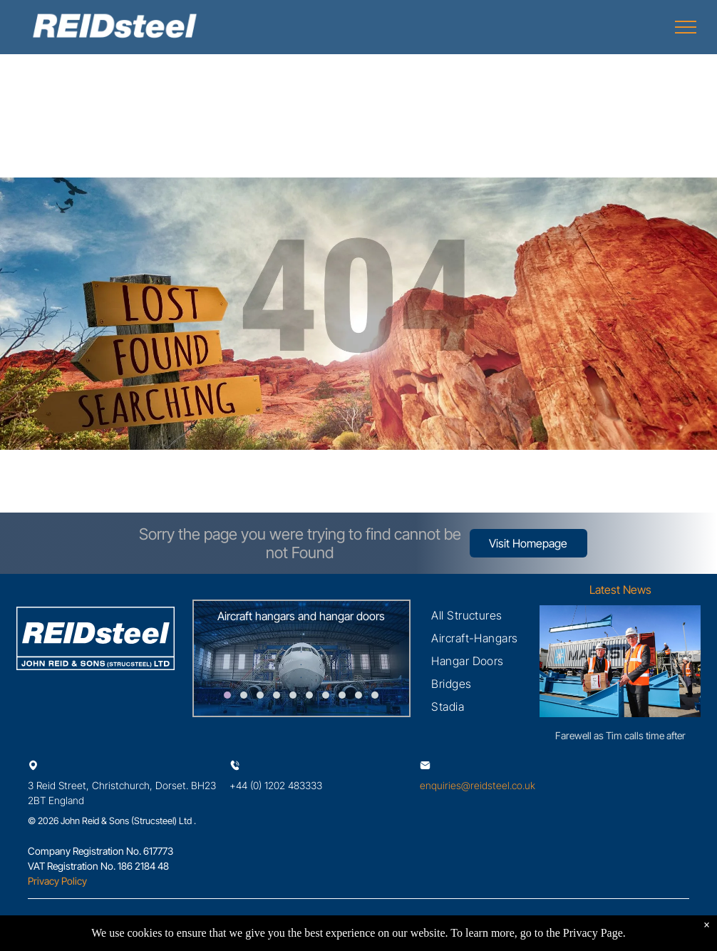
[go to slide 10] (374, 695)
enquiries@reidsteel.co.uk (477, 785)
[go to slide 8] (342, 695)
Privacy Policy (57, 881)
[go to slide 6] (309, 695)
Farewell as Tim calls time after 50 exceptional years (620, 736)
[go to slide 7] (325, 695)
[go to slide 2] (243, 695)
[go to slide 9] (358, 695)
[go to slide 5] (292, 695)
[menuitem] (467, 615)
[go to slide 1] (227, 695)
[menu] (685, 27)
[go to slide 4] (276, 695)
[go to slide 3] (260, 695)
